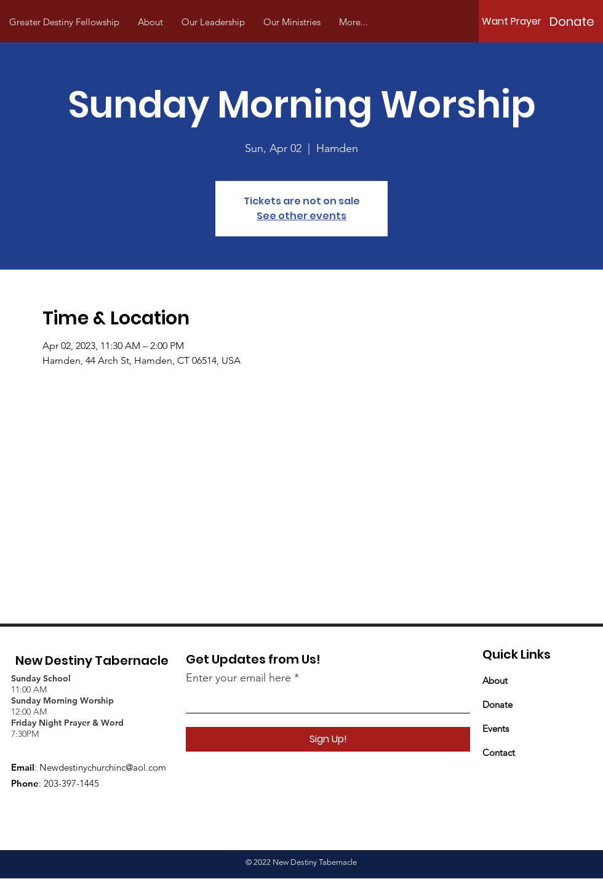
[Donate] (571, 21)
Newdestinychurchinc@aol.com (102, 767)
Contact (498, 752)
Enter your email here (238, 677)
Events (495, 728)
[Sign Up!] (328, 739)
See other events (301, 216)
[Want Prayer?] (514, 21)
